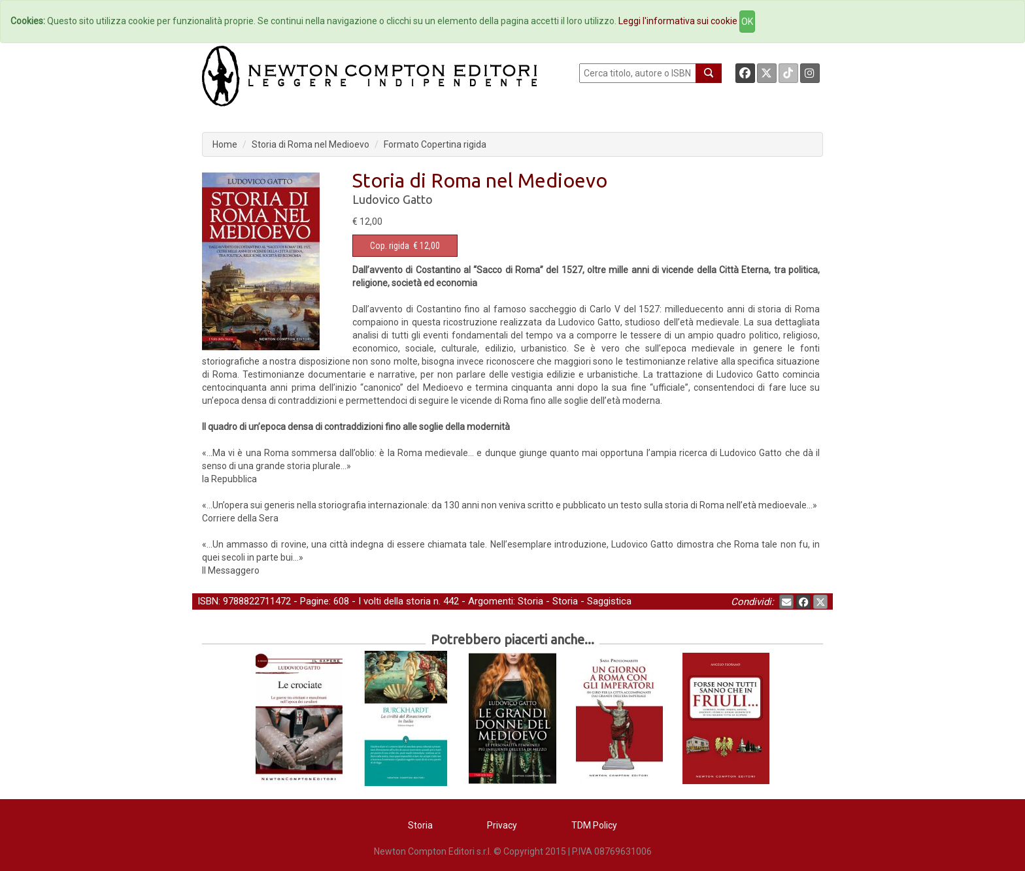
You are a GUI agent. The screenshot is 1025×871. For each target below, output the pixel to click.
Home (224, 144)
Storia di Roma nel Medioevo (310, 144)
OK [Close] (747, 21)
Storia (530, 601)
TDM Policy (594, 825)
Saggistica (609, 601)
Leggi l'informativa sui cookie (677, 21)
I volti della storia (394, 601)
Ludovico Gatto (392, 199)
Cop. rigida (389, 245)
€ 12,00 (405, 245)
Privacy (502, 825)
